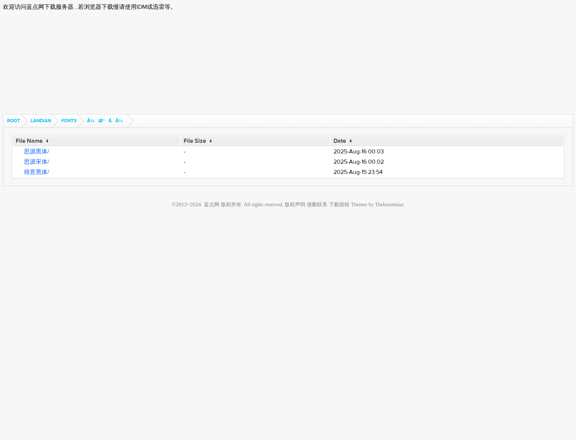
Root (13, 121)
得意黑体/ (36, 172)
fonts (69, 121)
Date (340, 141)
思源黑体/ (36, 151)
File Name (29, 141)
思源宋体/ (36, 162)
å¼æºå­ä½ (106, 121)
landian (40, 121)
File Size (195, 141)
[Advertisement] (223, 62)
